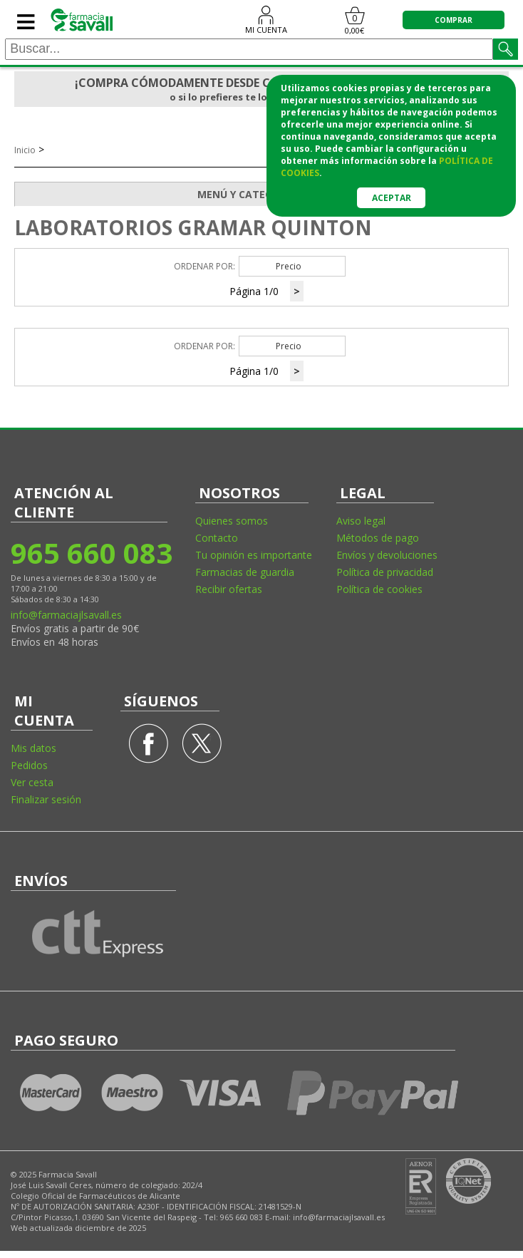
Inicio (25, 150)
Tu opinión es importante (253, 555)
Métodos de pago (377, 538)
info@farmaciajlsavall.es (66, 615)
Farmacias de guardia (244, 572)
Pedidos (29, 765)
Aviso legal (360, 520)
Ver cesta (32, 782)
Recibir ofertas (228, 589)
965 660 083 (91, 552)
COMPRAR (453, 20)
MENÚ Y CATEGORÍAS (352, 194)
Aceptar (391, 198)
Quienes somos (231, 520)
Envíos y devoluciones (386, 555)
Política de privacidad (384, 572)
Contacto (216, 538)
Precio (288, 266)
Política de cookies (379, 589)
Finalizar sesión (46, 799)
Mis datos (33, 748)
